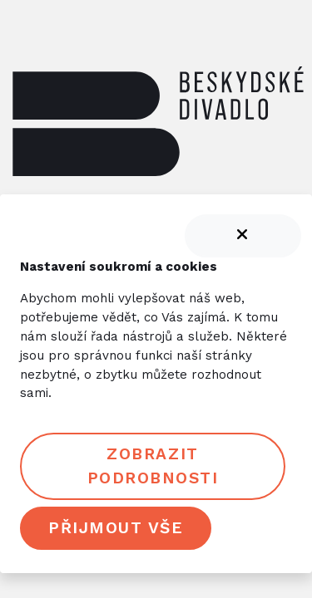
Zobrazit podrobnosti (153, 466)
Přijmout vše (115, 527)
